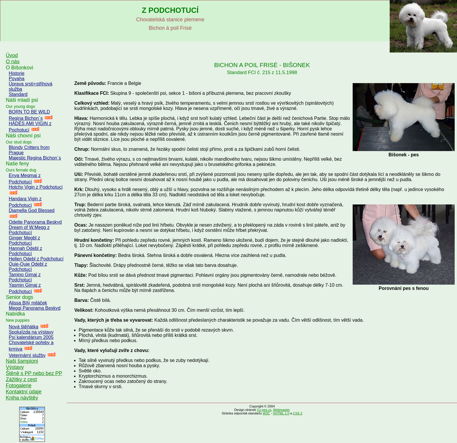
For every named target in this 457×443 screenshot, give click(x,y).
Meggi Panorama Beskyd (34, 308)
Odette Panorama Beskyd (35, 222)
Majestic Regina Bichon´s (35, 157)
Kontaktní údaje (23, 392)
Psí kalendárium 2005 (31, 337)
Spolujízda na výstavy (31, 332)
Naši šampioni (22, 361)
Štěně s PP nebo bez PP (34, 373)
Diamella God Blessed (32, 210)
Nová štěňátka (23, 326)
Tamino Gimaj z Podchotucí (25, 277)
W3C (266, 413)
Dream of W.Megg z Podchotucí (29, 230)
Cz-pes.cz (264, 410)
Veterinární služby (27, 355)
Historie (16, 73)
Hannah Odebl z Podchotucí (25, 251)
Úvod (12, 55)
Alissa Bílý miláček (28, 302)
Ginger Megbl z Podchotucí (24, 240)
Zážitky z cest (21, 379)
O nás (13, 61)
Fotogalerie (18, 385)
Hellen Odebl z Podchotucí (36, 258)
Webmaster (281, 410)
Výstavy (15, 367)
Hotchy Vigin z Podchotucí (36, 187)
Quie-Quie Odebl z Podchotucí (28, 267)
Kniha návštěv (22, 398)
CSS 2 (297, 413)
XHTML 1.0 (281, 413)
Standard (18, 94)
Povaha (16, 78)
